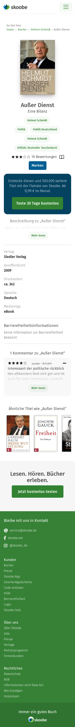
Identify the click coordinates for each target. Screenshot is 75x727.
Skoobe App (12, 576)
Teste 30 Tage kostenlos (37, 203)
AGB (6, 679)
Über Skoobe (12, 628)
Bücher (22, 29)
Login (7, 604)
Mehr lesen (38, 388)
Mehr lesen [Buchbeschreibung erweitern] (38, 235)
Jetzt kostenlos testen (37, 491)
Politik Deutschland (45, 129)
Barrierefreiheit (14, 599)
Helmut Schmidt (41, 29)
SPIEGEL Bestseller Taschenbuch (37, 147)
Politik (21, 129)
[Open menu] (66, 6)
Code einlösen (13, 588)
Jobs (7, 633)
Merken (37, 165)
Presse (8, 639)
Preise (8, 571)
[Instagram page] (37, 545)
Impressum (11, 696)
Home (10, 29)
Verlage (9, 645)
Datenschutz (12, 674)
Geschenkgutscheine (18, 582)
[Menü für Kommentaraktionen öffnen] (64, 363)
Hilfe (7, 593)
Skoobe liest (12, 610)
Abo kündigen (13, 690)
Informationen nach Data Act (23, 685)
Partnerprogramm (16, 650)
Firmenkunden (14, 656)
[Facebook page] (37, 538)
